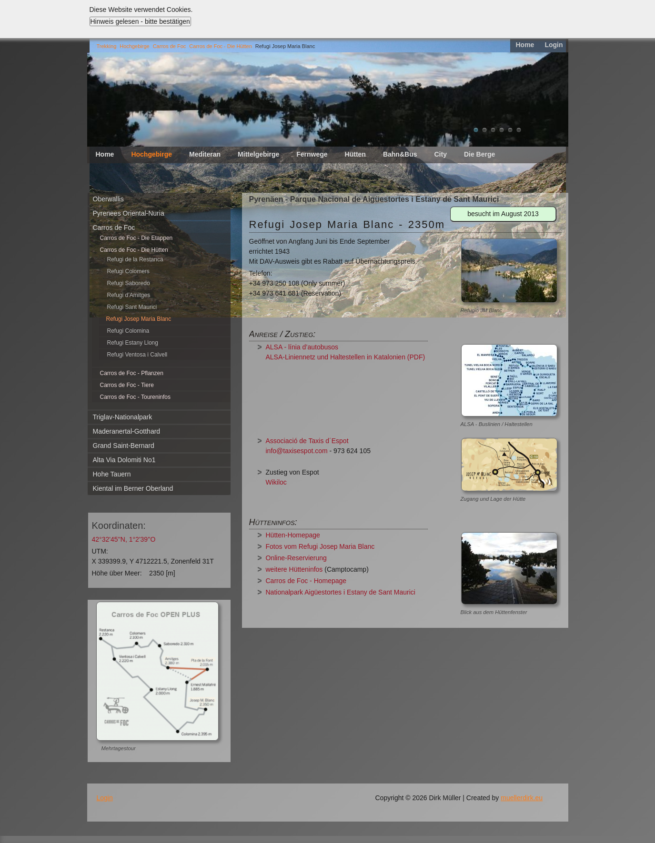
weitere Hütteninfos (294, 569)
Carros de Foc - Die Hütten (220, 46)
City (440, 154)
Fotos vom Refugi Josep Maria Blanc (320, 546)
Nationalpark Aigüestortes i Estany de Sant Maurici (340, 592)
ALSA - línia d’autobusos (302, 347)
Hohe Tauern (112, 474)
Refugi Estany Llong (132, 342)
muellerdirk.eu (522, 798)
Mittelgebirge (258, 154)
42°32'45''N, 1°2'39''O (124, 539)
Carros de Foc (169, 46)
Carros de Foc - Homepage (306, 581)
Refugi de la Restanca (135, 259)
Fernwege (311, 154)
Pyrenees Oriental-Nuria (128, 213)
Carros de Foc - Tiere (127, 385)
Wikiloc (276, 482)
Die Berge (479, 154)
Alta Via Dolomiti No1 (124, 460)
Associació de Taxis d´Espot (307, 441)
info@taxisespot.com (297, 451)
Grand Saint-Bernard (123, 445)
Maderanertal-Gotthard (127, 431)
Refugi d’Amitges (129, 295)
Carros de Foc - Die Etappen (136, 238)
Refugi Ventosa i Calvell (137, 354)
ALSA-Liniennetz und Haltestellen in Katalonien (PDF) (345, 357)
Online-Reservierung (296, 558)
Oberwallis (108, 199)
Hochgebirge (134, 46)
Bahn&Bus (400, 154)
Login (553, 45)
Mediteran (205, 154)
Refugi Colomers (128, 271)
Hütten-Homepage (293, 535)
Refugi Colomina (128, 330)
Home (524, 45)
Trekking (107, 46)
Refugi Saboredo (128, 283)
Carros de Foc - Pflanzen (131, 373)
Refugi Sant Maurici (132, 307)
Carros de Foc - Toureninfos (135, 397)
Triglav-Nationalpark (122, 417)
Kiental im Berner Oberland (133, 488)
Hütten (355, 154)
